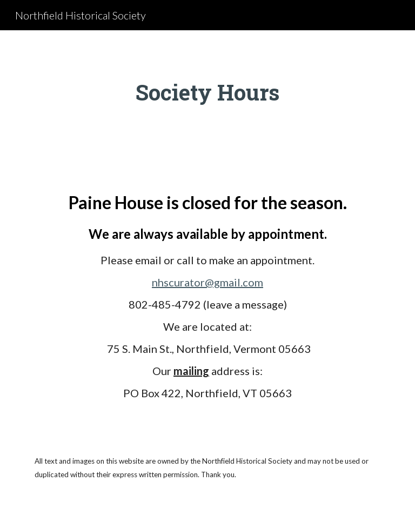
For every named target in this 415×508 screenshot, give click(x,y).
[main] (207, 92)
